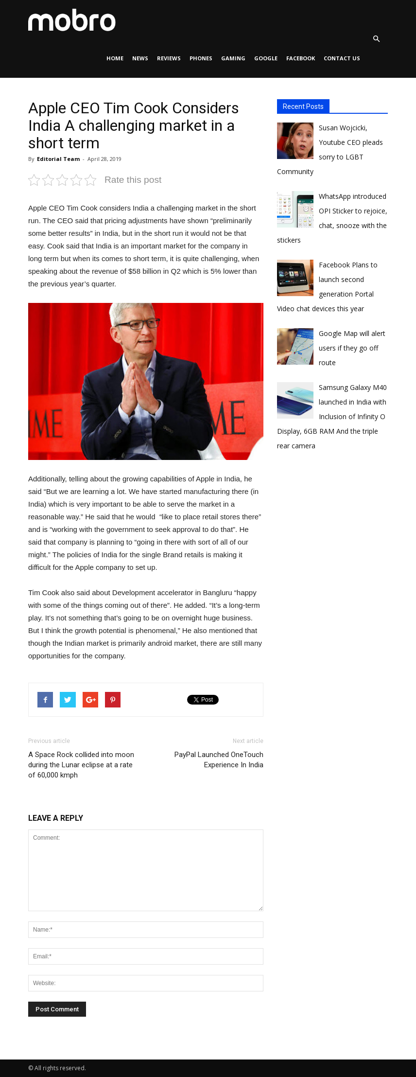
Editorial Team (58, 158)
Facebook (300, 58)
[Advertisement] (346, 559)
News (140, 58)
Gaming (233, 58)
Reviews (169, 58)
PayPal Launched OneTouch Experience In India (218, 759)
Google (265, 58)
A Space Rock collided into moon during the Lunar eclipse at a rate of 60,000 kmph (81, 764)
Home (114, 58)
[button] (376, 39)
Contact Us (342, 58)
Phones (201, 58)
